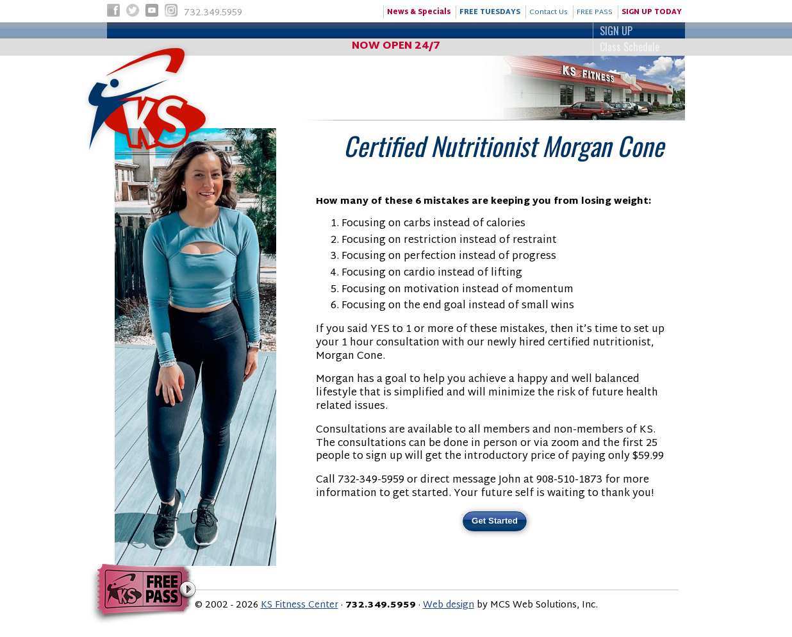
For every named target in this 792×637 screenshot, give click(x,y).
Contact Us (548, 12)
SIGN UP (393, 30)
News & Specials (418, 12)
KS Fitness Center (299, 605)
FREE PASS (595, 12)
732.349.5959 (193, 14)
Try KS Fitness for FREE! (142, 593)
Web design (448, 605)
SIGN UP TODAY (652, 12)
